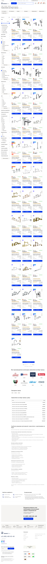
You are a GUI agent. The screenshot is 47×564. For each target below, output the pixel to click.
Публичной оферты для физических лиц (7, 553)
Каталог (25, 535)
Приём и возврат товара (38, 535)
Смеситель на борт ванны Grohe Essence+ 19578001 (19, 408)
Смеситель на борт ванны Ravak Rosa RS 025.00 (19, 410)
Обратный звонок (4, 538)
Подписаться (11, 548)
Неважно (3, 136)
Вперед (33, 364)
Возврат (24, 0)
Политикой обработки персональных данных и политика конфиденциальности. (7, 559)
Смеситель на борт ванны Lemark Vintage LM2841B (19, 404)
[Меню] (14, 3)
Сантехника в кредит (19, 0)
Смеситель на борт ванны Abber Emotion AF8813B (19, 414)
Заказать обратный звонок (28, 518)
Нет (2, 135)
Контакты (27, 0)
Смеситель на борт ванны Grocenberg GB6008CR (19, 412)
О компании (11, 0)
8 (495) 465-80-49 (35, 0)
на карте (30, 547)
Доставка (15, 0)
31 (30, 364)
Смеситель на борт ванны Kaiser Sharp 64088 (18, 402)
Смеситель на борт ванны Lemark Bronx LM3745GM (19, 406)
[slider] (1, 23)
